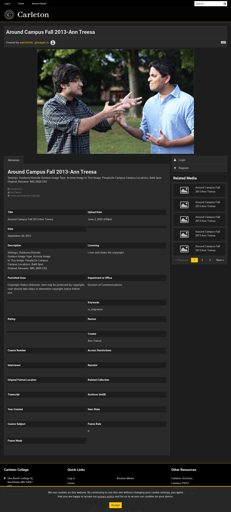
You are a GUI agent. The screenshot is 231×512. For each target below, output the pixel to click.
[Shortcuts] (223, 41)
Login (179, 160)
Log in (7, 3)
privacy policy (106, 496)
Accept (115, 505)
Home (21, 3)
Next (220, 260)
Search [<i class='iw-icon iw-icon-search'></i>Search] (225, 3)
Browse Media (39, 3)
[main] (115, 242)
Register (181, 168)
